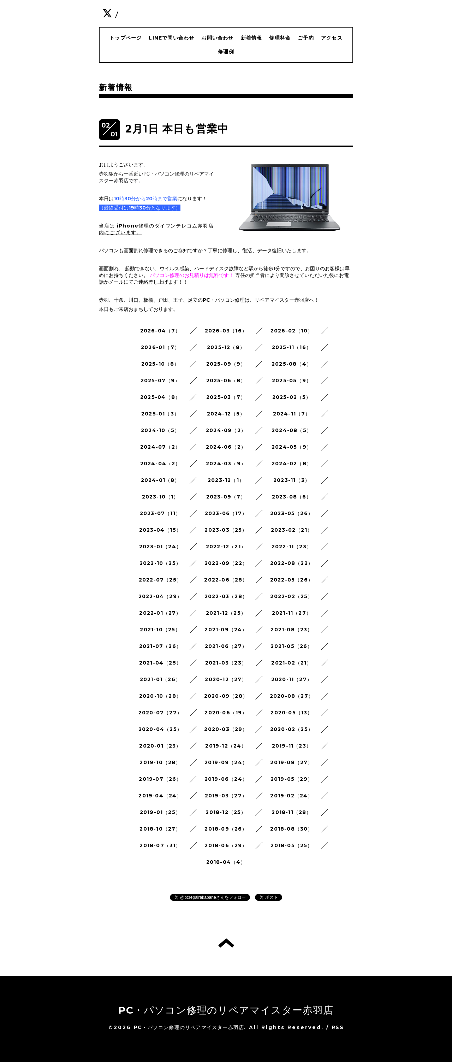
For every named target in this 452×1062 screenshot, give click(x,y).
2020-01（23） (160, 746)
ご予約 (306, 38)
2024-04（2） (160, 463)
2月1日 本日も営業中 (176, 128)
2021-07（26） (160, 646)
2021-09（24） (225, 629)
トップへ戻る (226, 943)
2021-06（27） (226, 646)
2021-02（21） (291, 663)
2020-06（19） (225, 712)
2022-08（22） (291, 563)
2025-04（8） (160, 397)
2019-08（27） (291, 762)
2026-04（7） (160, 331)
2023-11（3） (291, 480)
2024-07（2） (160, 447)
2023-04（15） (160, 530)
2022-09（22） (226, 563)
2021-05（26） (291, 646)
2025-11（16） (291, 347)
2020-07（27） (160, 712)
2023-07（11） (160, 513)
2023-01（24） (160, 546)
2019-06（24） (226, 779)
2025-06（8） (226, 380)
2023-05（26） (291, 513)
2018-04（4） (226, 862)
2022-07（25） (160, 580)
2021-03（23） (226, 663)
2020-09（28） (226, 696)
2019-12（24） (225, 746)
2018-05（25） (291, 845)
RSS (338, 1027)
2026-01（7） (160, 347)
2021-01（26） (160, 679)
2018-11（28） (291, 812)
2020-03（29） (226, 729)
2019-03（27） (226, 795)
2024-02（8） (292, 463)
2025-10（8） (160, 364)
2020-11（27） (291, 679)
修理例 (226, 51)
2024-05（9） (292, 447)
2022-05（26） (291, 580)
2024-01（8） (160, 480)
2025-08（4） (292, 364)
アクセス (332, 38)
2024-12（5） (226, 414)
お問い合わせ (217, 38)
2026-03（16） (226, 331)
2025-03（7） (226, 397)
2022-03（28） (226, 596)
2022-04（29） (160, 596)
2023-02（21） (292, 530)
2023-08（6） (292, 497)
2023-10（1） (160, 497)
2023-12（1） (226, 480)
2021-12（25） (226, 613)
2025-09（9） (226, 364)
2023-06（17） (226, 513)
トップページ (125, 38)
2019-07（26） (160, 779)
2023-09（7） (226, 497)
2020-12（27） (226, 679)
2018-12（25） (226, 812)
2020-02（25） (291, 729)
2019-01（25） (160, 812)
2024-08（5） (292, 430)
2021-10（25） (160, 629)
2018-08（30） (291, 829)
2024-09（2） (226, 430)
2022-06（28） (226, 580)
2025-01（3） (160, 414)
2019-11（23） (291, 746)
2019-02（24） (291, 795)
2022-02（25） (291, 596)
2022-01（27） (160, 613)
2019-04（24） (160, 795)
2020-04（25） (160, 729)
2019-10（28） (160, 762)
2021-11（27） (291, 613)
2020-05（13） (291, 712)
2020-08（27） (292, 696)
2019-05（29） (291, 779)
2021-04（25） (160, 663)
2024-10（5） (160, 430)
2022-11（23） (292, 546)
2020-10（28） (160, 696)
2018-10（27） (160, 829)
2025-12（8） (226, 347)
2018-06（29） (225, 845)
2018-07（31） (160, 845)
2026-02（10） (291, 331)
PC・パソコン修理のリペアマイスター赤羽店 (225, 1010)
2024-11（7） (292, 414)
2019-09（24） (226, 762)
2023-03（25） (225, 530)
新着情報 (251, 38)
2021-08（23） (291, 629)
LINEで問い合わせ (171, 38)
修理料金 (280, 38)
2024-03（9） (226, 463)
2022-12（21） (226, 546)
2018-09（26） (225, 829)
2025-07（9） (160, 380)
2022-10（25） (160, 563)
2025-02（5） (291, 397)
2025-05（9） (291, 380)
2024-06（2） (226, 447)
